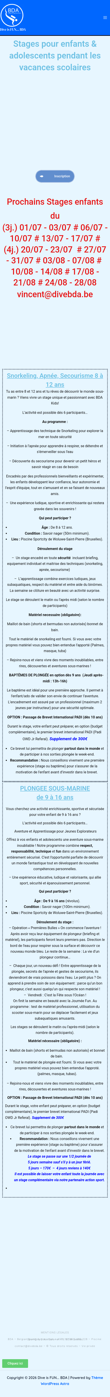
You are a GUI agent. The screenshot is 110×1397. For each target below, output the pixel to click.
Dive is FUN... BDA (13, 29)
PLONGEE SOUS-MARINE (55, 793)
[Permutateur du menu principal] (105, 17)
